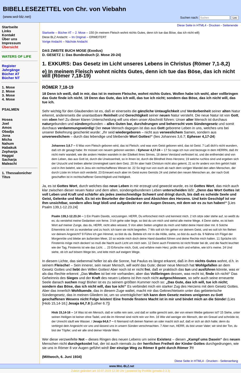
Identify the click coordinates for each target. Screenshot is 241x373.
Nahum (8, 143)
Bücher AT (65, 32)
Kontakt (8, 35)
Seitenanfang (229, 361)
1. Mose (8, 87)
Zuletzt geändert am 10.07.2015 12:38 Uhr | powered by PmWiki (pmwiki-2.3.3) (120, 371)
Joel (5, 123)
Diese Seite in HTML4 (191, 25)
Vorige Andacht (52, 41)
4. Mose (8, 99)
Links (6, 31)
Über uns (9, 39)
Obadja (8, 131)
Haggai (8, 155)
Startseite (10, 27)
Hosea (7, 119)
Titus (6, 177)
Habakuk (9, 147)
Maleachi (9, 163)
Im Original (79, 37)
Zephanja (9, 151)
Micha (7, 139)
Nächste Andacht (76, 41)
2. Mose (8, 91)
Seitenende (230, 25)
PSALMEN (10, 109)
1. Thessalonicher (17, 173)
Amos (7, 127)
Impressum (11, 43)
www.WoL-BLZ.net (121, 366)
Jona (6, 135)
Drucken (214, 25)
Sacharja (9, 159)
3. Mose (8, 95)
